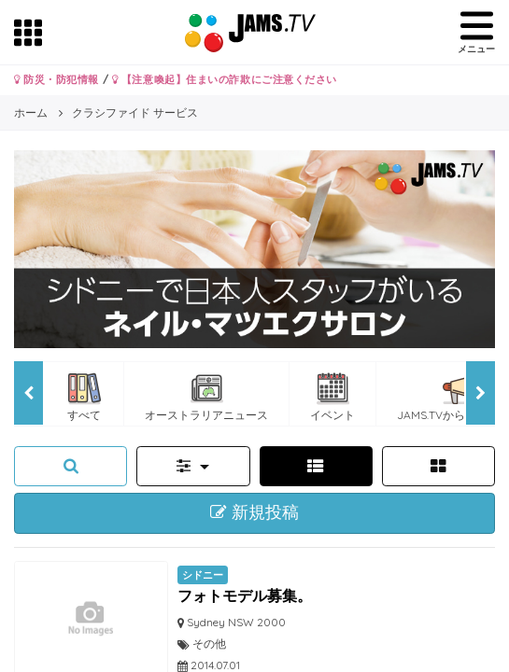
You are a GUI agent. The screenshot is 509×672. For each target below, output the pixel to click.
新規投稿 (254, 512)
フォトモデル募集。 (244, 595)
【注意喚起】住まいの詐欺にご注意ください (224, 79)
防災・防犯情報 (56, 79)
